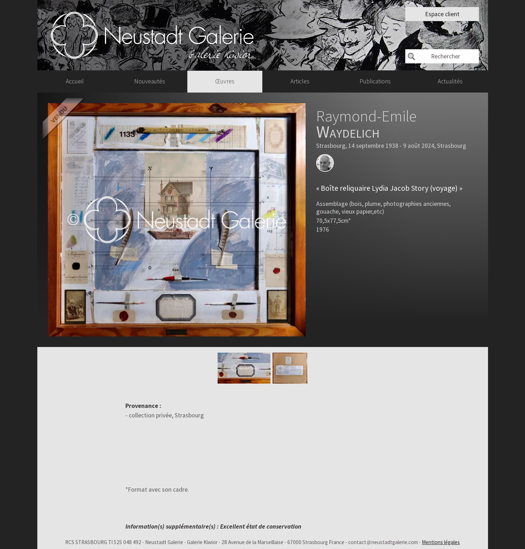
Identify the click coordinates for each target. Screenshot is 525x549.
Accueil (75, 81)
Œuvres (225, 81)
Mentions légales (441, 542)
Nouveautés (149, 81)
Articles (300, 81)
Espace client (442, 14)
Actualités (450, 81)
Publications (375, 81)
